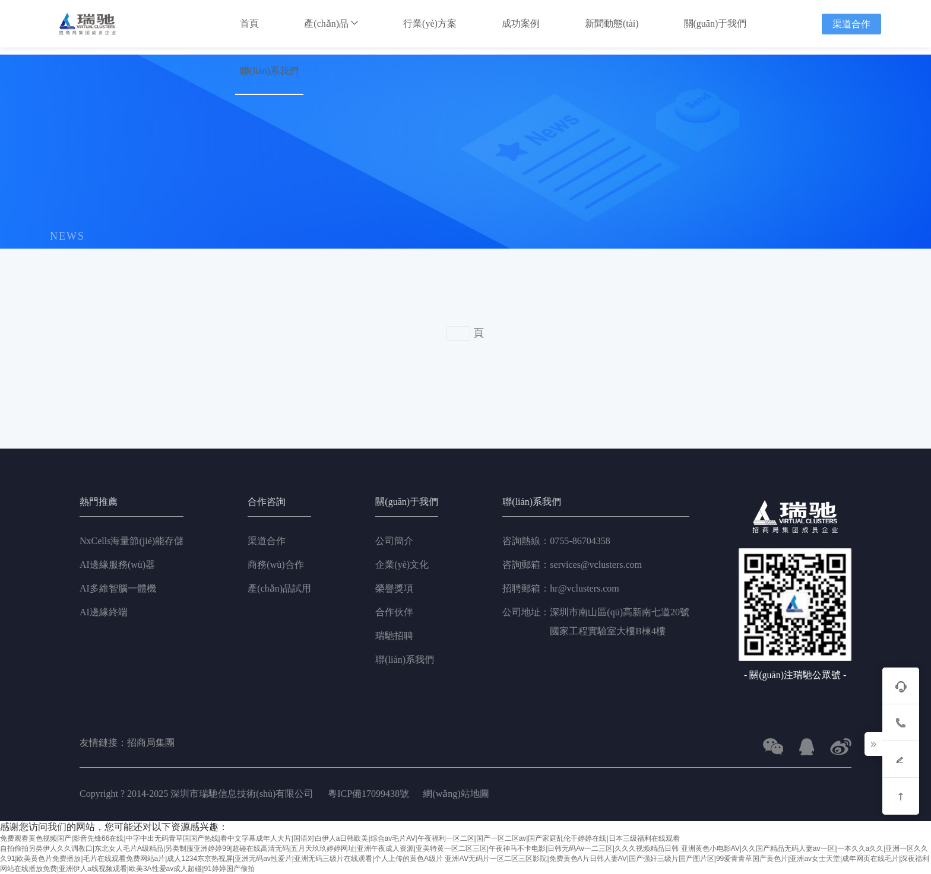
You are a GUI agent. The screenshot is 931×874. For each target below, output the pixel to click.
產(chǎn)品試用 (279, 588)
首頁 (249, 23)
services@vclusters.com (572, 564)
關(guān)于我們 (715, 23)
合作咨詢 (267, 502)
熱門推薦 (99, 502)
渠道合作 (851, 24)
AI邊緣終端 (104, 612)
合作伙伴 (394, 612)
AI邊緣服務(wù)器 (117, 565)
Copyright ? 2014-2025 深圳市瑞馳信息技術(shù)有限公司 (198, 794)
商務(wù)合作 (275, 565)
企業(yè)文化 (402, 565)
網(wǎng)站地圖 (456, 794)
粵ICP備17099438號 (368, 794)
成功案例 (521, 23)
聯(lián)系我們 (269, 71)
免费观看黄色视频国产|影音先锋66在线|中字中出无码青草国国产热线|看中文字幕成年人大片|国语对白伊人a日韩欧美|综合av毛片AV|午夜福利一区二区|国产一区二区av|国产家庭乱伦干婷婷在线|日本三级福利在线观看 (340, 838)
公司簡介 (394, 541)
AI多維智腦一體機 (118, 588)
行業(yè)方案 (430, 23)
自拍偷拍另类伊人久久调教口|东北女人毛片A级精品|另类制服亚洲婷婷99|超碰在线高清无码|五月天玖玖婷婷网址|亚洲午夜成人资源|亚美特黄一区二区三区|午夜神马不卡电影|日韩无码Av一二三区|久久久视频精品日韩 (339, 848)
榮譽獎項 (394, 588)
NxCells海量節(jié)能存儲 (131, 541)
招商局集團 (151, 743)
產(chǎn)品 (331, 23)
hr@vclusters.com (560, 588)
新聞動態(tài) (612, 23)
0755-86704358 (556, 541)
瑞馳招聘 (394, 636)
